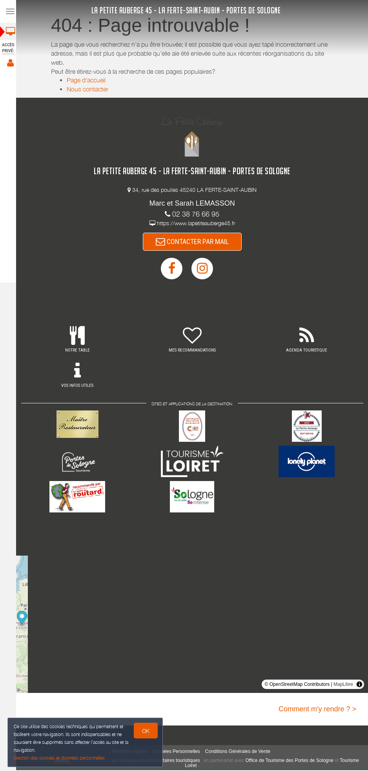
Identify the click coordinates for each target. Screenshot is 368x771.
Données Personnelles (178, 752)
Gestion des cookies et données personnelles (59, 758)
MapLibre (343, 685)
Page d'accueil (88, 80)
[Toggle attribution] (359, 685)
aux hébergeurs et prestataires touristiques (157, 761)
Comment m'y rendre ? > (317, 710)
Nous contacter (90, 89)
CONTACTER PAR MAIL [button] (194, 242)
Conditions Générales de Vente (240, 752)
